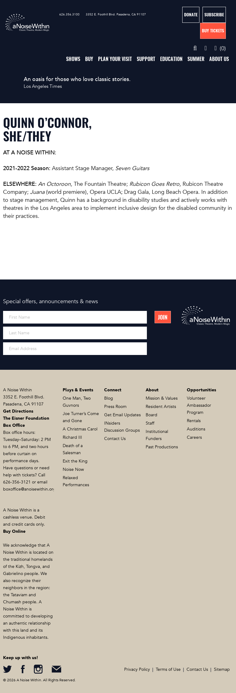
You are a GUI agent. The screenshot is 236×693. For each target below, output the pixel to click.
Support (146, 59)
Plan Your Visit (115, 59)
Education (171, 59)
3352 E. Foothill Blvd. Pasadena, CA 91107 (116, 14)
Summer (195, 59)
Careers (194, 437)
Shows (73, 59)
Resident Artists (161, 407)
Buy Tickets (213, 31)
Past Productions (162, 447)
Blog (108, 398)
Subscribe (214, 15)
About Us (219, 59)
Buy (89, 59)
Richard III (72, 437)
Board (151, 415)
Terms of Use (168, 669)
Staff (150, 423)
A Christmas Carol (80, 429)
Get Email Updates (122, 415)
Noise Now (73, 469)
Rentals (194, 421)
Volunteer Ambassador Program (199, 405)
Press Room (115, 407)
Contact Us (115, 439)
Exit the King (75, 461)
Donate (191, 15)
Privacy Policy (137, 669)
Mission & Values (162, 398)
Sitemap (222, 669)
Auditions (196, 429)
